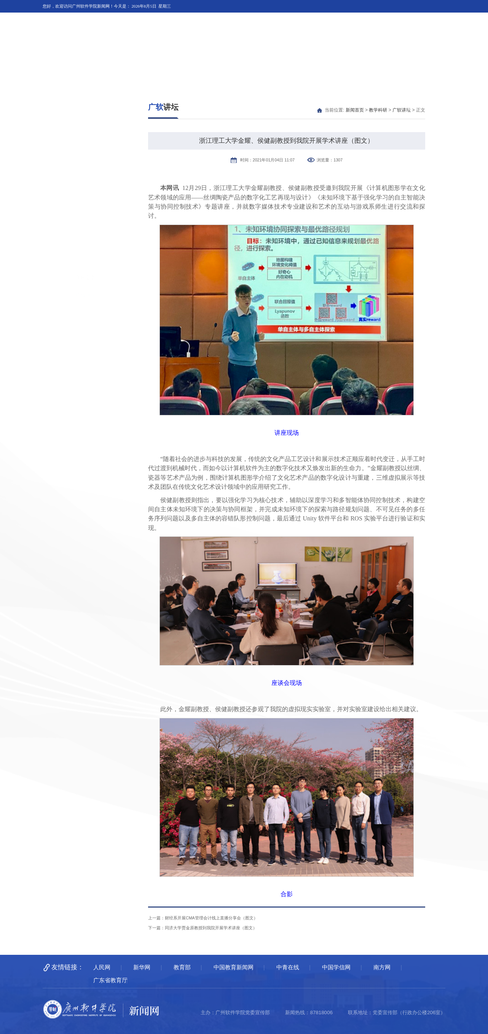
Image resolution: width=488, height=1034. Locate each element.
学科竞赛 (86, 164)
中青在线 (287, 967)
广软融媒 (333, 64)
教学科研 (243, 64)
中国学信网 (336, 967)
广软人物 (288, 64)
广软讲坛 (86, 182)
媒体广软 (154, 64)
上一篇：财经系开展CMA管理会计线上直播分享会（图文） (203, 918)
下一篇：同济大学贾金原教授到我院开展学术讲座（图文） (202, 927)
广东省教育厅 (110, 980)
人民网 (101, 967)
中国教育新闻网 (234, 967)
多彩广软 (378, 64)
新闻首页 (65, 64)
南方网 (382, 967)
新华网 (141, 967)
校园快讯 (199, 64)
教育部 (182, 967)
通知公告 (422, 64)
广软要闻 (109, 64)
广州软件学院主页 (396, 23)
